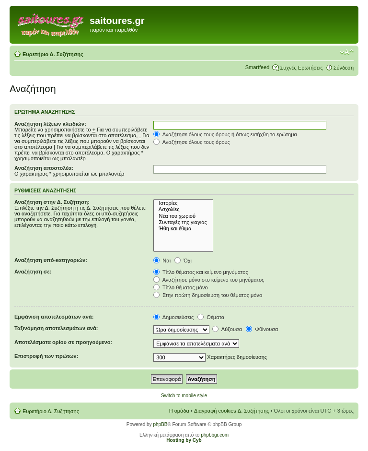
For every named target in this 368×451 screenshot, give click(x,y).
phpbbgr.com (215, 435)
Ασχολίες (183, 209)
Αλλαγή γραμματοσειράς (347, 52)
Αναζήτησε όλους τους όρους (191, 142)
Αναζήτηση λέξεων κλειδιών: (50, 124)
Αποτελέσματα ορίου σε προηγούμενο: (63, 342)
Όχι (183, 260)
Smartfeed (257, 67)
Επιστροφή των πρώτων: (46, 356)
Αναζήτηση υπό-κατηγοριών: (50, 260)
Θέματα (210, 317)
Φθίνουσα (262, 329)
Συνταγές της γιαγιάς (183, 222)
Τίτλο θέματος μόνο (180, 287)
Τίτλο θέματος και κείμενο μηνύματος (200, 272)
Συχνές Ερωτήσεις (301, 68)
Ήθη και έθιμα (183, 229)
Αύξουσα (227, 329)
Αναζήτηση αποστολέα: (43, 168)
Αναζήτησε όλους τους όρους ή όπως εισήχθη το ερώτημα (225, 134)
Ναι (162, 260)
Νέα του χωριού (183, 216)
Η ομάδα (179, 411)
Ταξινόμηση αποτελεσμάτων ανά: (56, 328)
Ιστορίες (183, 203)
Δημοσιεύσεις (173, 317)
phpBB (160, 424)
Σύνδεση (344, 68)
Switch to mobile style (184, 395)
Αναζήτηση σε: (32, 271)
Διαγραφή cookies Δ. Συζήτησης (231, 411)
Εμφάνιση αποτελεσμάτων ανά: (53, 317)
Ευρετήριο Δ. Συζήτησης (53, 54)
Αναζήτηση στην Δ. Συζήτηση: (52, 202)
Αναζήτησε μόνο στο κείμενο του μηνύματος (208, 280)
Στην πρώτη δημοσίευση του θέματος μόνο (207, 295)
